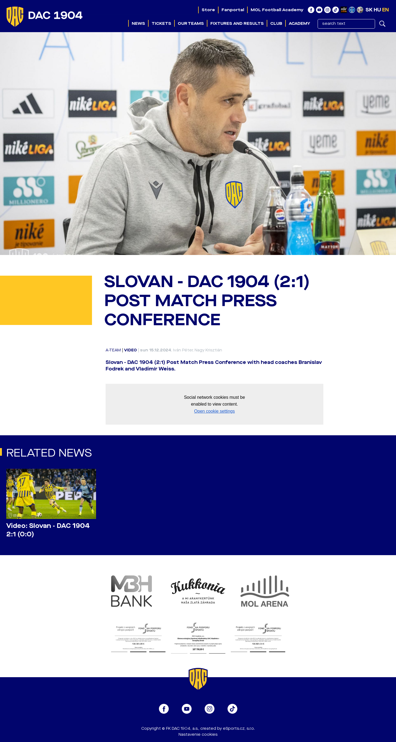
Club (276, 23)
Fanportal (233, 10)
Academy (299, 23)
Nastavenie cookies (198, 734)
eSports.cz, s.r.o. (239, 728)
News (138, 23)
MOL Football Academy (277, 10)
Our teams (191, 23)
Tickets (161, 23)
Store (208, 10)
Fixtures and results (237, 23)
